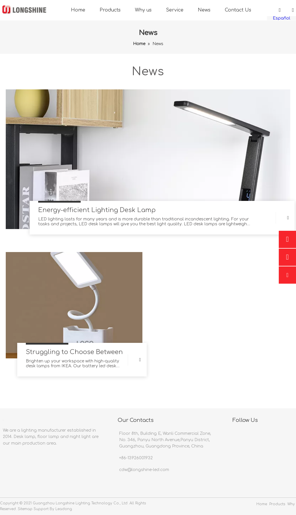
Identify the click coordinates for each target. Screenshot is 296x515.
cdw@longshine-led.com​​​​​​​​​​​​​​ (144, 470)
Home (78, 10)
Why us (143, 10)
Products (110, 10)
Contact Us (238, 10)
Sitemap (25, 509)
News (204, 10)
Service (174, 10)
